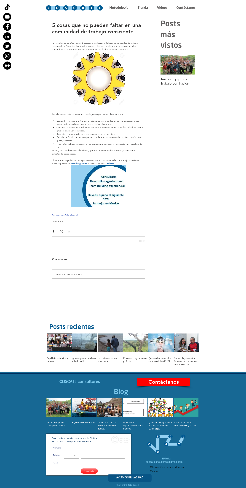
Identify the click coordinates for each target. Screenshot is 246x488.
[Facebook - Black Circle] (7, 27)
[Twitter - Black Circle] (7, 46)
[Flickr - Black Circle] (7, 65)
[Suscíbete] (89, 471)
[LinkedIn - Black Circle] (7, 36)
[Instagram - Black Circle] (7, 56)
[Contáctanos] (163, 382)
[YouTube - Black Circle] (7, 17)
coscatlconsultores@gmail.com (164, 461)
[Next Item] (190, 64)
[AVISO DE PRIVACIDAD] (130, 478)
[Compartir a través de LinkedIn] (68, 231)
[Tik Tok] (7, 7)
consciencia (57, 221)
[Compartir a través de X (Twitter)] (61, 231)
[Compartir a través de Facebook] (53, 231)
